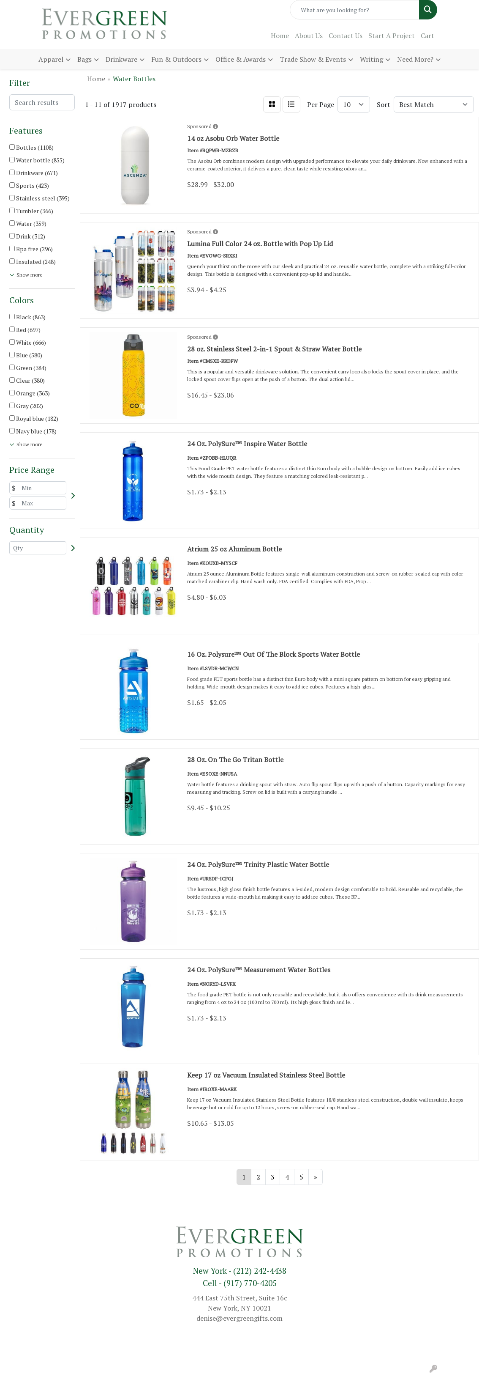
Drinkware (121, 59)
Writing (371, 59)
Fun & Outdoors (176, 59)
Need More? (415, 59)
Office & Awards (240, 59)
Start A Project (391, 35)
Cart (427, 35)
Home (280, 35)
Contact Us (345, 35)
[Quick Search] (354, 9)
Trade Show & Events (313, 59)
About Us (309, 35)
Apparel (50, 59)
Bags (84, 59)
